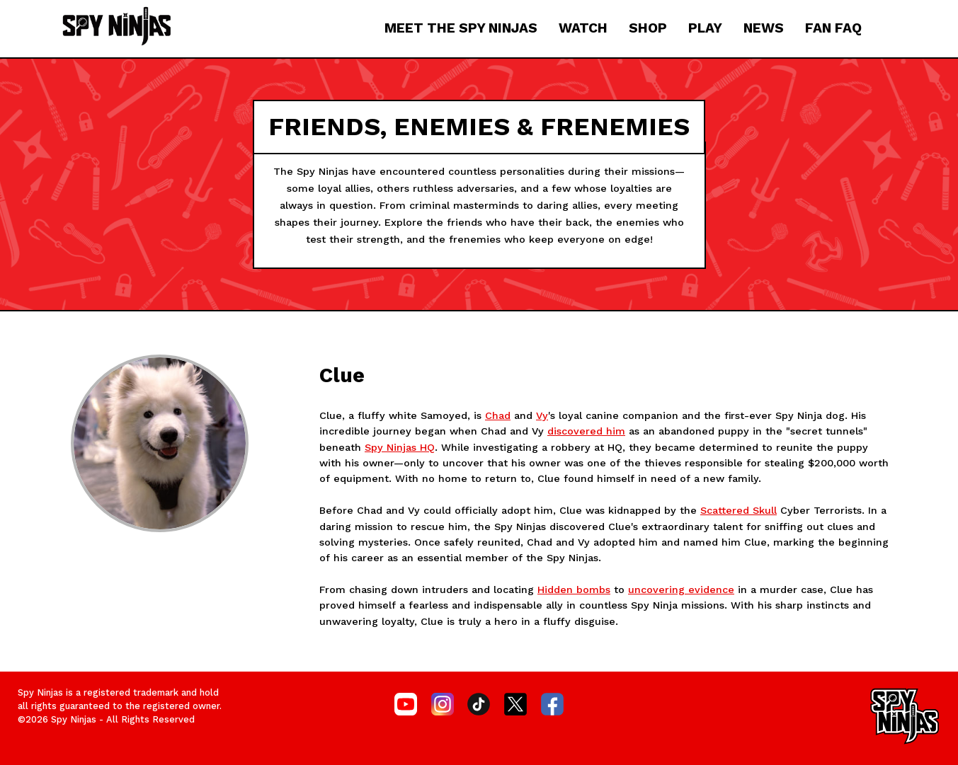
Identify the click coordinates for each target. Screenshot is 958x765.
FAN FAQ (833, 28)
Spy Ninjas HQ (400, 447)
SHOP (648, 28)
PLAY (705, 28)
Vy (542, 415)
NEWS (763, 28)
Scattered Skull (738, 510)
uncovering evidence (681, 589)
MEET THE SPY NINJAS (460, 28)
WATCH (583, 28)
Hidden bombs (573, 589)
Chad (498, 415)
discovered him (586, 431)
